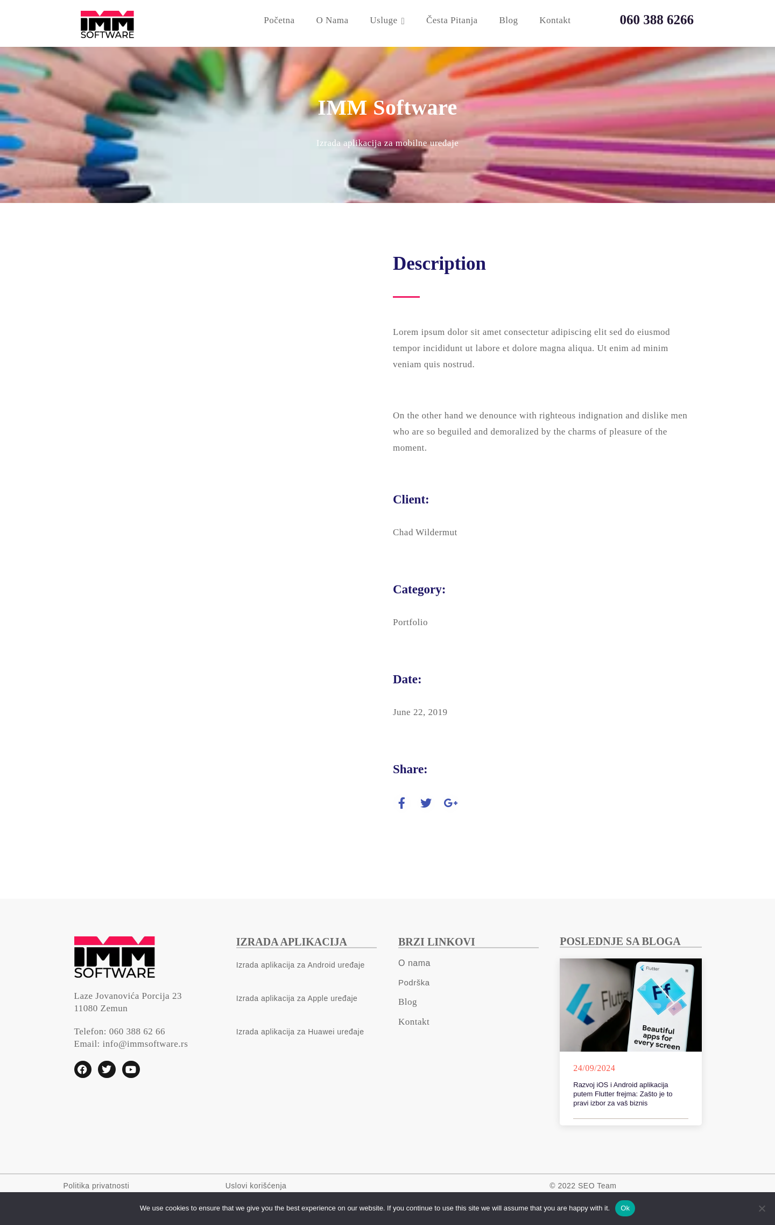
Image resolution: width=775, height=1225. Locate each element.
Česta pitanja (452, 20)
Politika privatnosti (97, 1185)
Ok (625, 1208)
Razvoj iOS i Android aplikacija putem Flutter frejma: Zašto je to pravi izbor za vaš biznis (622, 1094)
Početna (279, 20)
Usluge (383, 20)
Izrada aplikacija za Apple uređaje (297, 998)
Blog (508, 20)
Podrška (414, 982)
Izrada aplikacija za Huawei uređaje (300, 1031)
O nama (332, 20)
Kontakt (554, 20)
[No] (761, 1208)
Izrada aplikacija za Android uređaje (300, 965)
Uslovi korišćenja (256, 1185)
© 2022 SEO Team (582, 1185)
